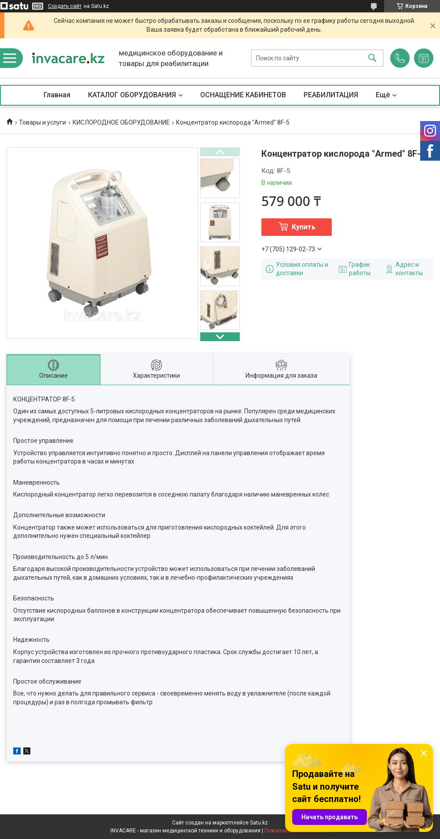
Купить (303, 227)
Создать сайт (64, 6)
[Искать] (372, 58)
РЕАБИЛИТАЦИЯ (331, 95)
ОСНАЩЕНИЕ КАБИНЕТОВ (243, 95)
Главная (57, 95)
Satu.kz (259, 823)
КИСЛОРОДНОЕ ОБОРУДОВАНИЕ (121, 122)
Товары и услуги (42, 122)
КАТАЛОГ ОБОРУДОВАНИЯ (132, 95)
